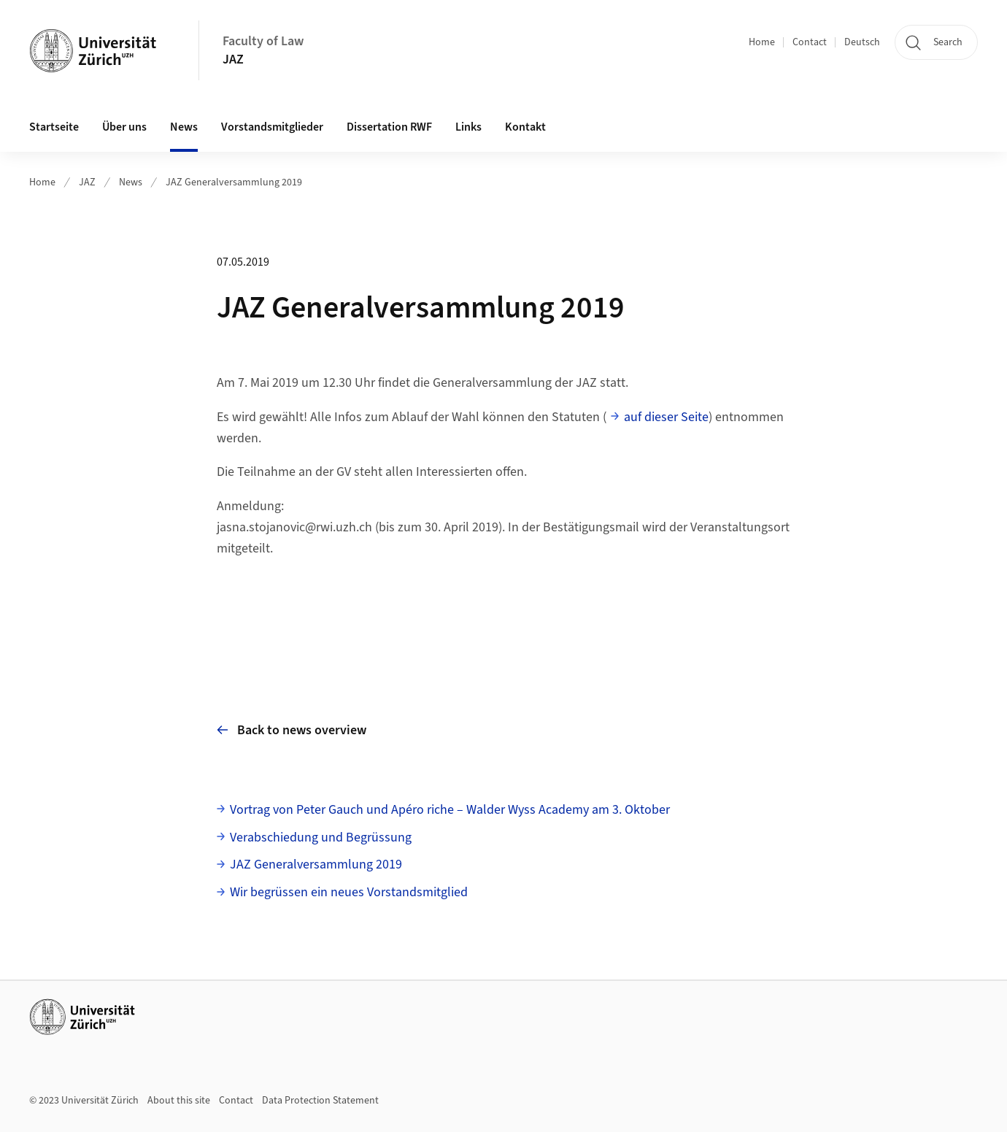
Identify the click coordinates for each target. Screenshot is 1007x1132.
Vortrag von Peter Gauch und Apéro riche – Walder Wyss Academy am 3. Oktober (450, 810)
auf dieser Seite (666, 417)
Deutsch (862, 42)
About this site (178, 1100)
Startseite (54, 127)
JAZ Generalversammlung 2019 (234, 182)
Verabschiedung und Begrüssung (321, 837)
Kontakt (525, 127)
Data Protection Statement (320, 1100)
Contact (809, 42)
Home (762, 42)
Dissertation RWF (389, 127)
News (184, 127)
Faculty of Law (263, 41)
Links (468, 127)
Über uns (124, 127)
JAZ (233, 59)
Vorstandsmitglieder (272, 127)
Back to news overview (291, 730)
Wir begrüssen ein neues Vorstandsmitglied (349, 892)
